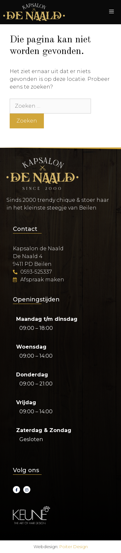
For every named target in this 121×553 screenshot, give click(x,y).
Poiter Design (73, 546)
